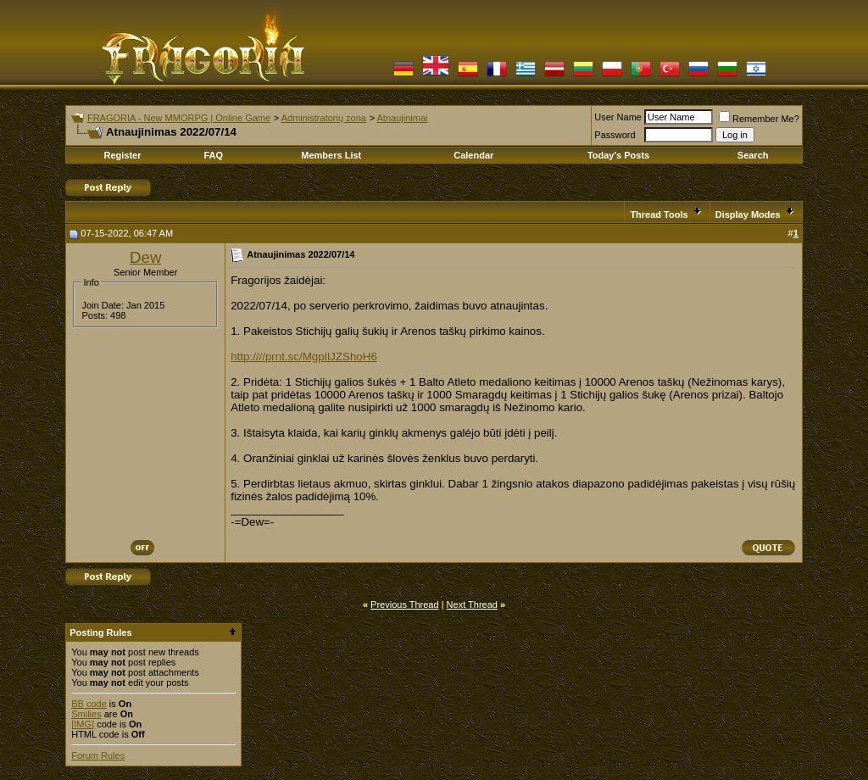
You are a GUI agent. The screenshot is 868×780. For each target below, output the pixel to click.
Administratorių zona (323, 118)
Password (614, 135)
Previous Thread (404, 604)
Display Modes (748, 214)
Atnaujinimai (402, 118)
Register (122, 155)
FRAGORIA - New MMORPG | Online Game (178, 118)
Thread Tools (658, 214)
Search (753, 155)
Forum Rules (98, 755)
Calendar (473, 155)
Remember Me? (759, 119)
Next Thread (472, 604)
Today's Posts (618, 155)
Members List (331, 155)
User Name (618, 117)
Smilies (86, 714)
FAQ (213, 155)
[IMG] (82, 724)
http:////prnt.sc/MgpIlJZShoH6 (304, 356)
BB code (89, 704)
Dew (145, 257)
